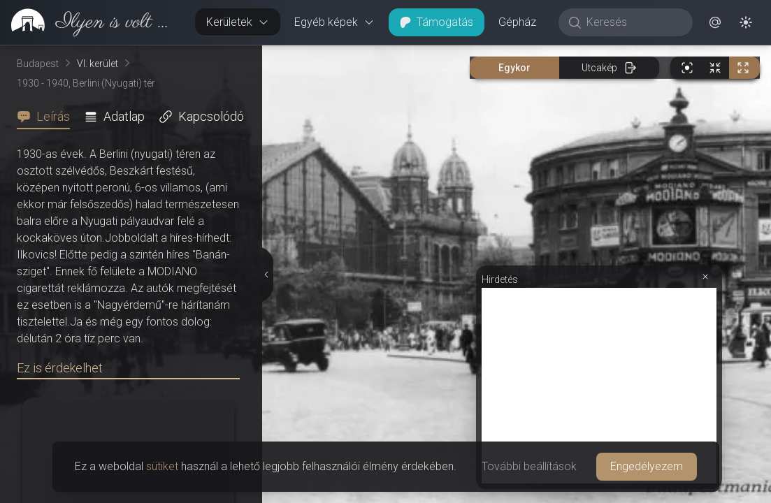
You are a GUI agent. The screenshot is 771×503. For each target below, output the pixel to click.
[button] (715, 22)
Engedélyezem (646, 466)
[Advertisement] (599, 385)
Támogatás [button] (436, 22)
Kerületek (237, 22)
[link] (92, 22)
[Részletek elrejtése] (265, 274)
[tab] (47, 116)
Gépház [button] (517, 22)
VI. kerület (97, 63)
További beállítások (529, 466)
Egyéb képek (334, 22)
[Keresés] (633, 22)
